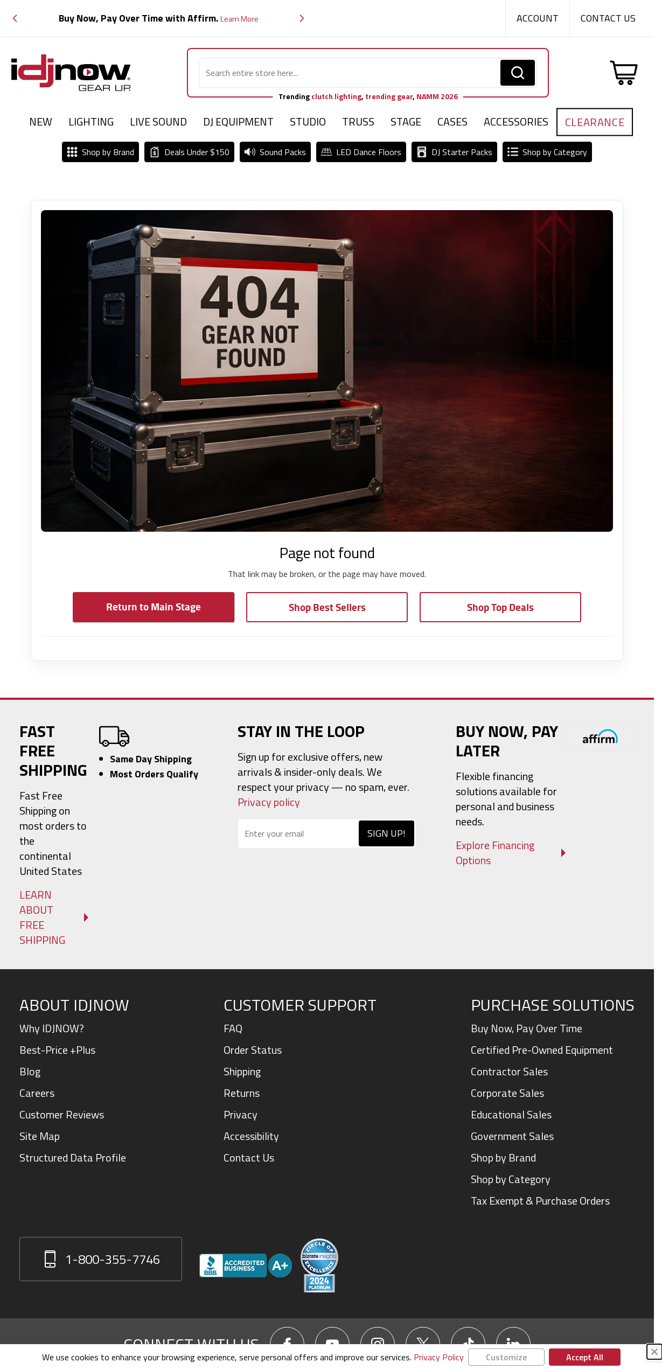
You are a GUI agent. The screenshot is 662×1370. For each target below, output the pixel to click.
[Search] (517, 73)
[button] (15, 18)
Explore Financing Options (495, 853)
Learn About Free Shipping (42, 917)
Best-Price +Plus (57, 1049)
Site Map (39, 1136)
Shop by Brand (503, 1157)
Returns (242, 1092)
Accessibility (251, 1136)
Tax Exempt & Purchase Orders (540, 1200)
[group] (158, 18)
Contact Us (608, 18)
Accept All (584, 1357)
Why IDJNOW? (51, 1028)
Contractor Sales (509, 1071)
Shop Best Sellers (327, 607)
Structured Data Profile (72, 1157)
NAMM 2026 (437, 96)
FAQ (233, 1028)
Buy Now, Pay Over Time (526, 1028)
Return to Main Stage (153, 606)
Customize (506, 1357)
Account (538, 18)
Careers (36, 1092)
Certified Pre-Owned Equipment (542, 1049)
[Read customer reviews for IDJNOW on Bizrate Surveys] (319, 1265)
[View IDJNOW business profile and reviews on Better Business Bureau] (245, 1265)
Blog (29, 1071)
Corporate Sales (507, 1092)
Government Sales (512, 1136)
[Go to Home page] (71, 72)
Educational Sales (511, 1114)
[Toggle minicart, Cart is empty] (623, 72)
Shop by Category (510, 1179)
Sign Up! (386, 833)
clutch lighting (336, 96)
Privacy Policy (439, 1357)
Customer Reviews (61, 1114)
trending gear (389, 96)
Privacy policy (269, 802)
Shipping (242, 1071)
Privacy (240, 1114)
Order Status (253, 1049)
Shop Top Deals (500, 607)
